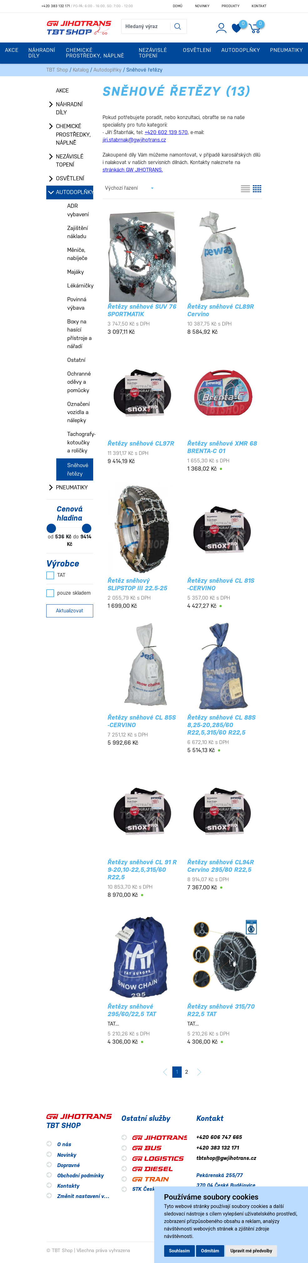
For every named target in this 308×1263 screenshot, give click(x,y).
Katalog (81, 70)
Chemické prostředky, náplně (73, 134)
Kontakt (259, 6)
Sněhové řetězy (77, 469)
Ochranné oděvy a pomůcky (79, 382)
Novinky (202, 6)
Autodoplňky (107, 70)
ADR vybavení (78, 210)
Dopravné (68, 1165)
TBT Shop (57, 70)
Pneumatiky (72, 487)
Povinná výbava (76, 303)
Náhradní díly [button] (41, 53)
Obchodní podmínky (80, 1176)
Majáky (75, 272)
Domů (178, 6)
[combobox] (129, 188)
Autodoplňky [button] (240, 50)
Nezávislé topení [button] (153, 53)
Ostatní (76, 360)
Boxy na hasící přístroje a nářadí (79, 333)
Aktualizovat (69, 611)
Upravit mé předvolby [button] (251, 1250)
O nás (64, 1145)
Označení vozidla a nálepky (78, 412)
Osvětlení (70, 178)
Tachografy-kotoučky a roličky (80, 442)
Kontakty (68, 1186)
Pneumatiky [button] (286, 50)
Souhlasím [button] (179, 1250)
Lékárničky (80, 285)
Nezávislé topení (69, 160)
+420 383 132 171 (56, 6)
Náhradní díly (69, 108)
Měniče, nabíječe (77, 254)
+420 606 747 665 (219, 1138)
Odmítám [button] (210, 1250)
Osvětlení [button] (197, 50)
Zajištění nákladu (77, 232)
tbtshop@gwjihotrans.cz (226, 1158)
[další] (199, 1072)
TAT (55, 575)
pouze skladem (68, 593)
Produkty (230, 6)
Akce (11, 50)
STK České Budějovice (159, 1189)
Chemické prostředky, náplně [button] (95, 53)
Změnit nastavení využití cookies (97, 1196)
